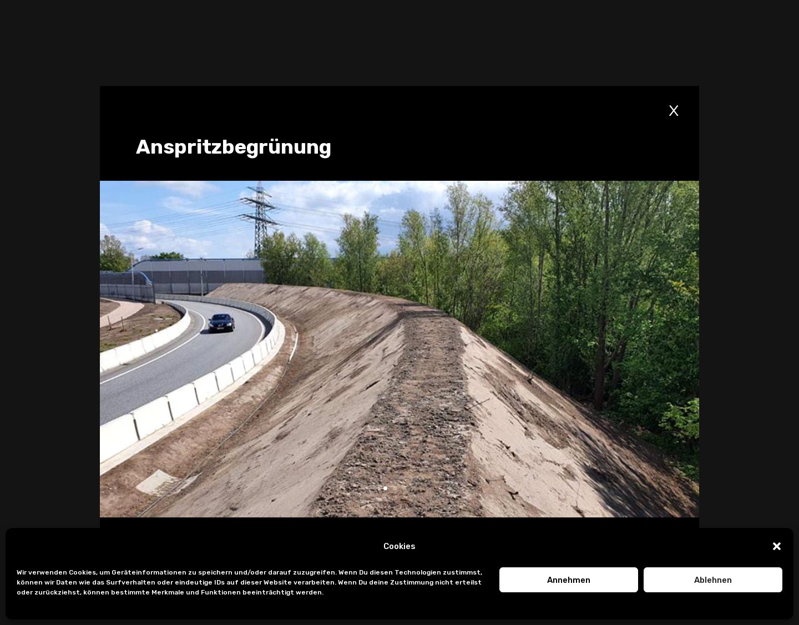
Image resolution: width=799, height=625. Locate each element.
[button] (776, 546)
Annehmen (568, 580)
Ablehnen (713, 580)
